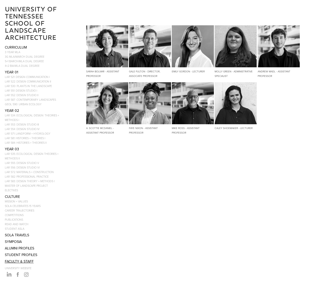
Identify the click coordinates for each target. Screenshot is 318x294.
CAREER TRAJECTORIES (19, 210)
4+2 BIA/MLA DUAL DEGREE (22, 66)
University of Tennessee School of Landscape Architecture (32, 24)
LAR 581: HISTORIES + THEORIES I (25, 138)
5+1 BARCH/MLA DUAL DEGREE (24, 61)
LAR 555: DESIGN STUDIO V (22, 163)
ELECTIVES (11, 190)
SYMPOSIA (13, 241)
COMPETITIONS (14, 215)
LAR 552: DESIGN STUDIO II (21, 95)
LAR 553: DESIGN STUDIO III (22, 124)
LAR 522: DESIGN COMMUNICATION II (28, 81)
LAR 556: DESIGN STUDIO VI (22, 167)
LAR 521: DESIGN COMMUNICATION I (27, 77)
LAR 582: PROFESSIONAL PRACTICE (27, 176)
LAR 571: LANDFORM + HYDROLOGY (27, 133)
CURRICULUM (16, 47)
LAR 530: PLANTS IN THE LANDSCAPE (28, 86)
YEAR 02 (12, 110)
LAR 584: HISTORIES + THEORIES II (25, 142)
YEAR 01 (11, 72)
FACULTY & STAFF (19, 261)
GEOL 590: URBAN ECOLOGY (23, 104)
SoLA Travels (17, 235)
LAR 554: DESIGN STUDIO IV (22, 129)
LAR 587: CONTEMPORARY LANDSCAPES (30, 99)
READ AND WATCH (16, 224)
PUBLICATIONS (14, 219)
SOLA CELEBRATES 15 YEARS (23, 206)
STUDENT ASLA (14, 228)
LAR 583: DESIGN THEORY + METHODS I (29, 181)
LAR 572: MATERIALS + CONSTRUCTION (29, 172)
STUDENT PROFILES (21, 254)
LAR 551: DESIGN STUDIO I (21, 90)
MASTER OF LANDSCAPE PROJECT (26, 185)
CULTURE (12, 196)
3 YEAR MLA (12, 52)
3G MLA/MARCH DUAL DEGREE (24, 56)
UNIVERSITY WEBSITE (18, 268)
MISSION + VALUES (16, 201)
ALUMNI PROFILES (19, 248)
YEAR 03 (12, 149)
